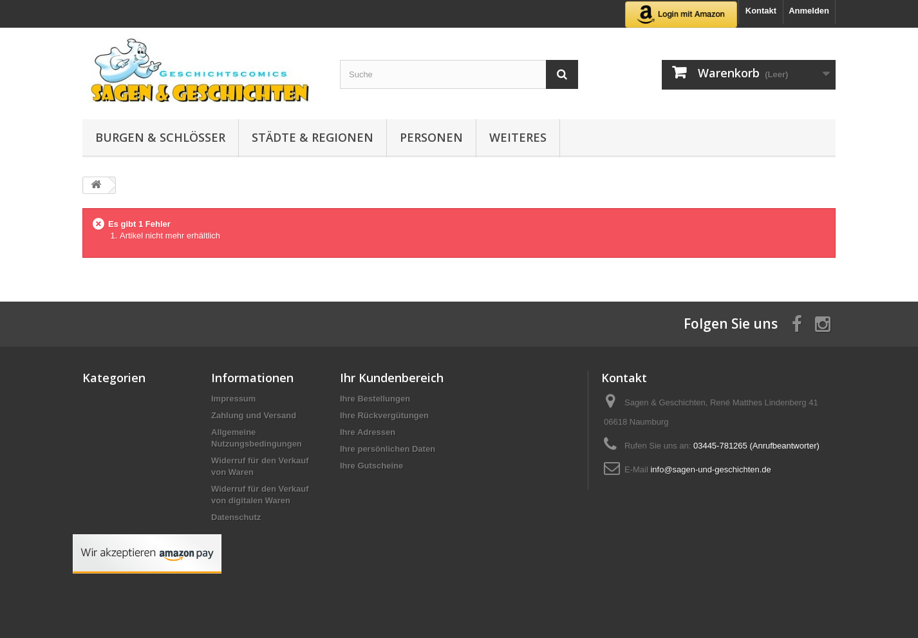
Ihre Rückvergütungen (384, 415)
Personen (431, 137)
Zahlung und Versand (253, 415)
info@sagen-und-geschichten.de (710, 469)
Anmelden (809, 10)
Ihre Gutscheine (371, 465)
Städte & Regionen (312, 137)
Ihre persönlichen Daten (387, 449)
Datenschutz (236, 517)
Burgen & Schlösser (160, 137)
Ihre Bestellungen (375, 398)
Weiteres (518, 137)
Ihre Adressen (367, 432)
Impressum (233, 398)
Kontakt (760, 10)
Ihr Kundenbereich (392, 377)
